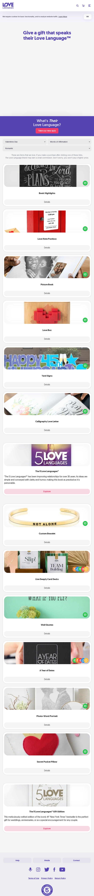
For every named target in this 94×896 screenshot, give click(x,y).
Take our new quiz (47, 130)
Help (17, 860)
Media (47, 860)
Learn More (62, 16)
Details (47, 202)
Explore (47, 491)
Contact (76, 860)
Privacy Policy (47, 878)
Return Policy (60, 878)
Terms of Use (33, 878)
